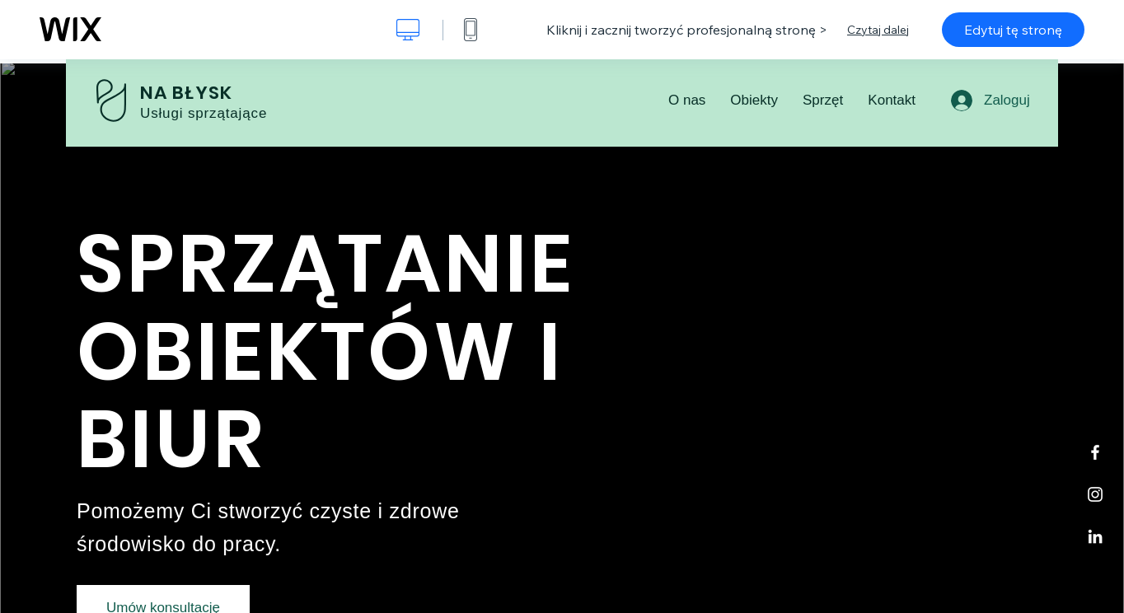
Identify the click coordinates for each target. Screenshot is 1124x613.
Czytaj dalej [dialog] (878, 29)
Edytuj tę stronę (1013, 29)
